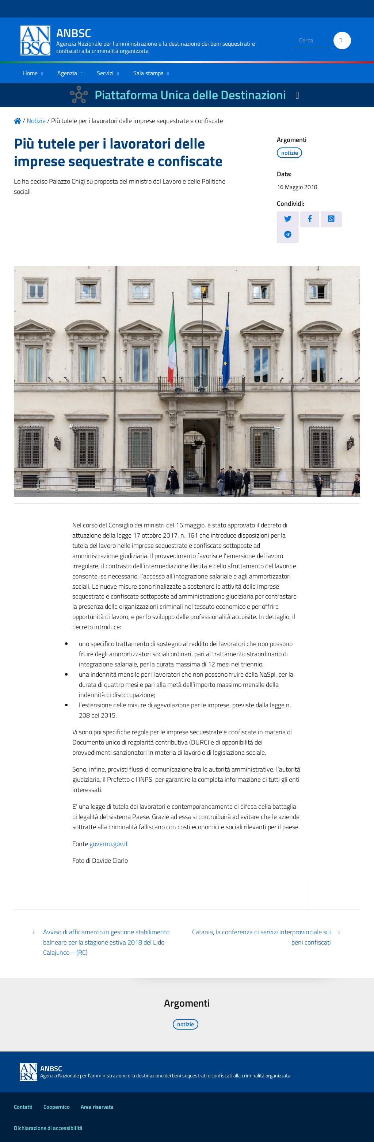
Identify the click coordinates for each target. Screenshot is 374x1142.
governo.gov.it (108, 844)
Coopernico (56, 1107)
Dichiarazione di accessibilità (48, 1128)
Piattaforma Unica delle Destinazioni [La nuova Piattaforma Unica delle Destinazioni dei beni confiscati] (190, 94)
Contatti (23, 1107)
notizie (289, 152)
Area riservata (97, 1107)
